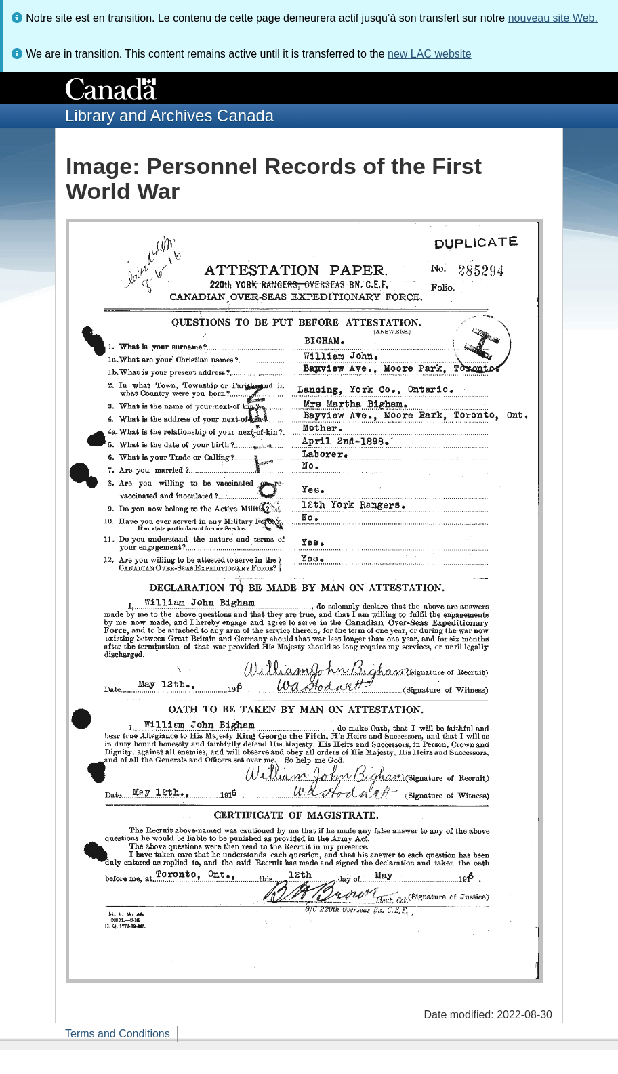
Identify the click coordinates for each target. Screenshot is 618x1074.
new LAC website (430, 54)
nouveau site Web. (553, 18)
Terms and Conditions (117, 1033)
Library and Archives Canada (169, 115)
